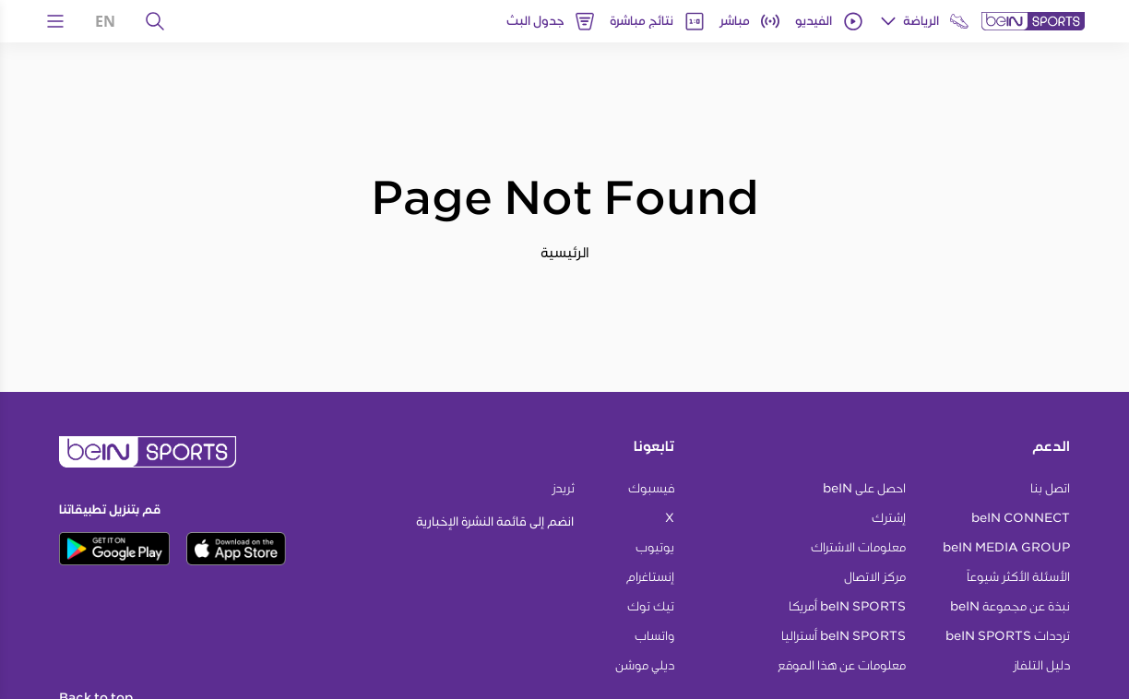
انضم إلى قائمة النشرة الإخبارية (495, 521)
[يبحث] (155, 21)
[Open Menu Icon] (55, 21)
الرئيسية (565, 252)
